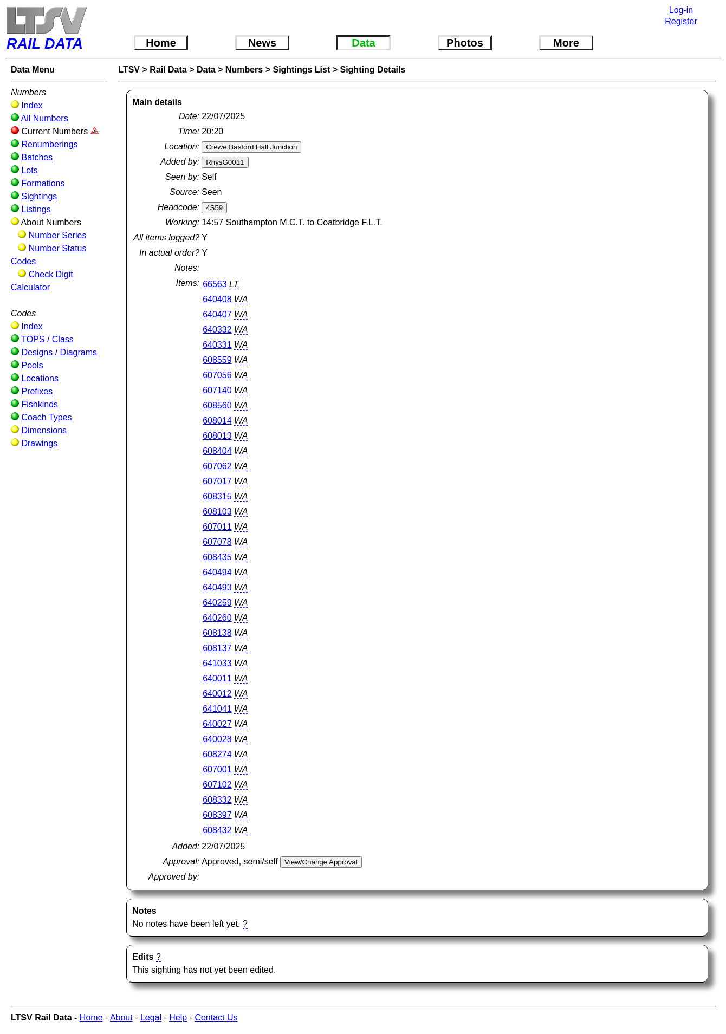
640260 (217, 617)
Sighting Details (372, 69)
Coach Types (46, 417)
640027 (217, 724)
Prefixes (37, 391)
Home (161, 43)
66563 (215, 284)
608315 (217, 496)
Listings (35, 209)
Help (178, 1017)
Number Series (58, 235)
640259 (217, 602)
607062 (217, 466)
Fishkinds (39, 404)
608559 (217, 360)
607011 (217, 526)
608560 (217, 405)
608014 (217, 420)
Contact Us (216, 1017)
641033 (217, 663)
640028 (217, 739)
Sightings (39, 196)
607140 (217, 390)
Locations (40, 378)
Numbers (244, 69)
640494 (217, 572)
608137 (217, 648)
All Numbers (44, 118)
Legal (150, 1017)
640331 (217, 344)
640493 (217, 587)
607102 (217, 784)
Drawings (39, 443)
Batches (37, 157)
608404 (217, 451)
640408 (217, 299)
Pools (32, 365)
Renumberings (49, 144)
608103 (217, 511)
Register (681, 21)
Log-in (681, 10)
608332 (217, 799)
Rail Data (168, 69)
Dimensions (44, 430)
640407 (217, 314)
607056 (217, 375)
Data (363, 43)
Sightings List (301, 69)
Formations (42, 183)
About (121, 1017)
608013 (217, 435)
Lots (29, 170)
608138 (217, 633)
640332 (217, 329)
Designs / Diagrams (59, 352)
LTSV (129, 69)
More (566, 43)
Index (31, 105)
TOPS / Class (47, 339)
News (262, 43)
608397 (217, 815)
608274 (217, 754)
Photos (464, 43)
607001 (217, 769)
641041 (217, 708)
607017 (217, 481)
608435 (217, 557)
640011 (217, 678)
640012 (217, 693)
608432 (217, 830)
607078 (217, 542)
